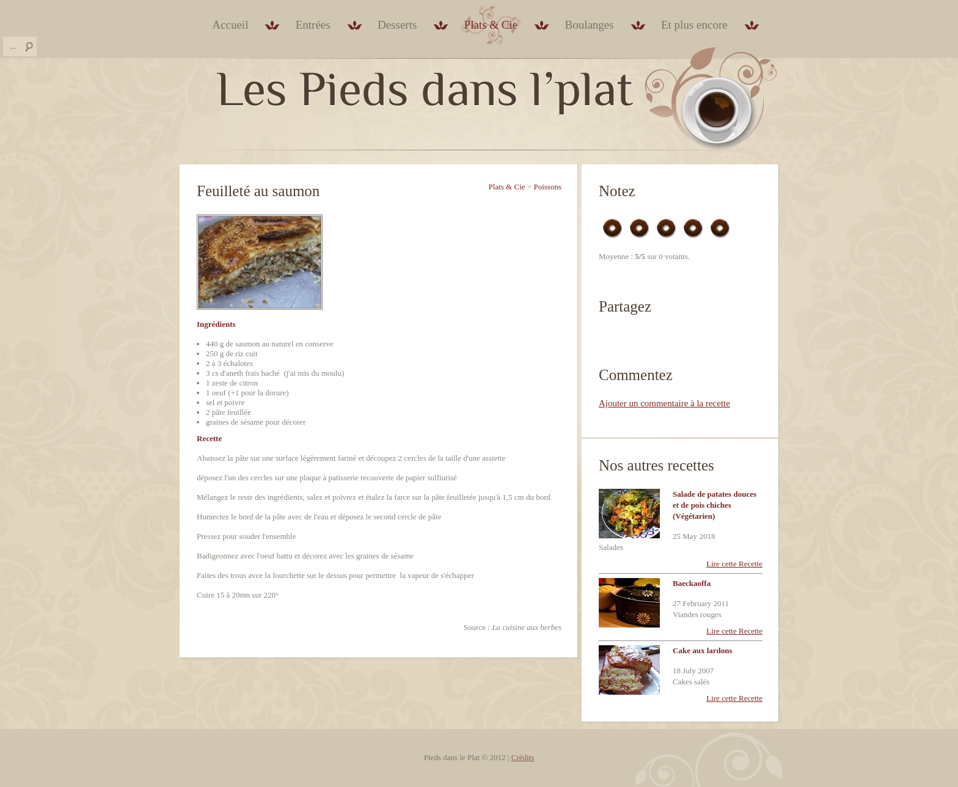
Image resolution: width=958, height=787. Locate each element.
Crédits (523, 757)
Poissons (547, 186)
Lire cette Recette (734, 563)
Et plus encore (694, 24)
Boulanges (589, 24)
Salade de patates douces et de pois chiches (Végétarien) (714, 505)
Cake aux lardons (703, 650)
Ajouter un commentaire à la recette (664, 403)
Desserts (397, 24)
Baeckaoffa (692, 583)
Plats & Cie (491, 24)
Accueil (230, 24)
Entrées (313, 24)
